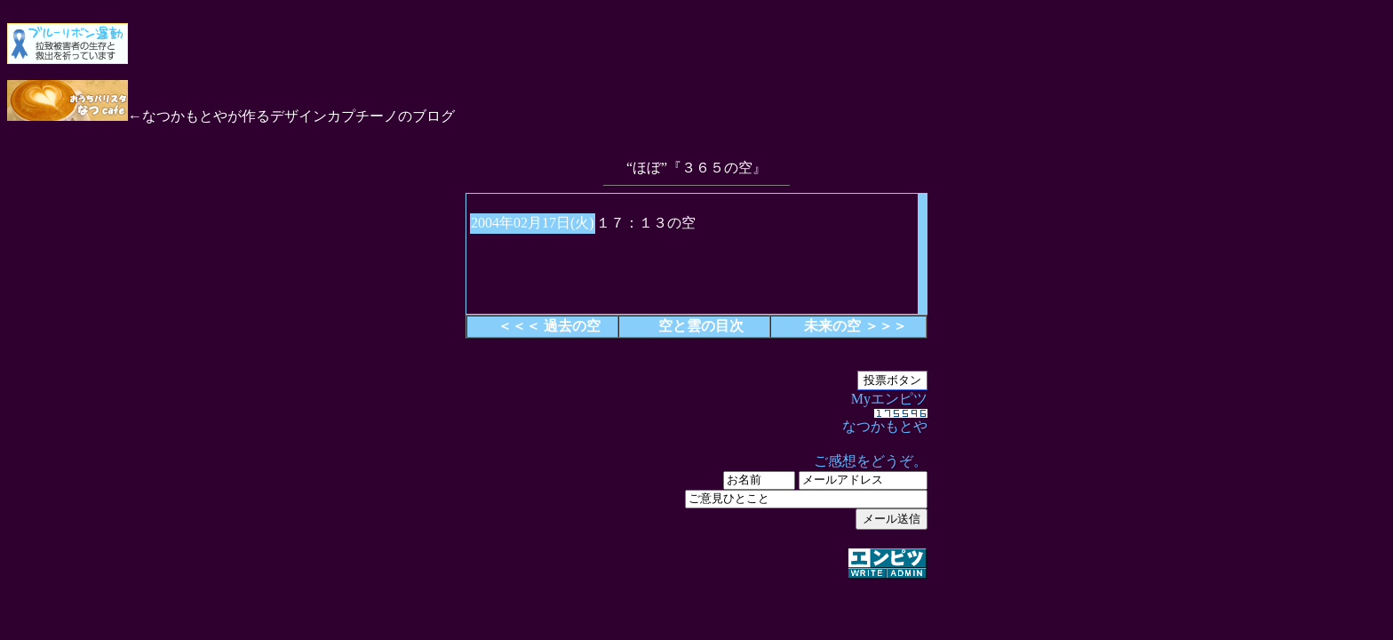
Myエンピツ (696, 486)
